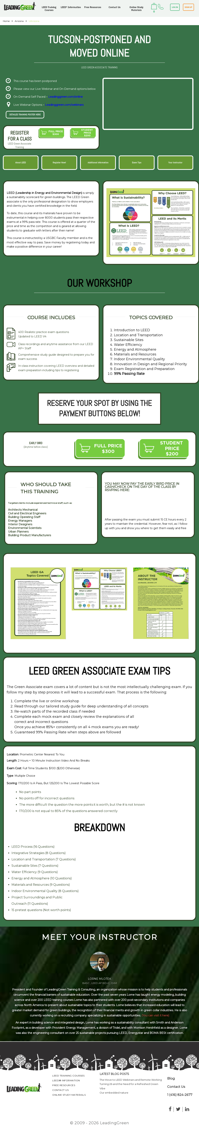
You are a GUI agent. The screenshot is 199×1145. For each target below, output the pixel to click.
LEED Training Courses (49, 9)
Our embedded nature (114, 1092)
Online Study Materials (136, 9)
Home (6, 21)
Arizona (19, 21)
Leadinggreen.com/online (65, 96)
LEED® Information (71, 7)
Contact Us (114, 7)
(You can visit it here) (155, 1015)
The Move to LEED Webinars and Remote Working (131, 1079)
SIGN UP (188, 7)
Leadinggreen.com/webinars (64, 105)
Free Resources (92, 7)
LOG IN (175, 7)
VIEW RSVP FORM (121, 504)
